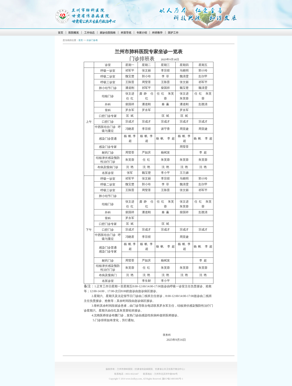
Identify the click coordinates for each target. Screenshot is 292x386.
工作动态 (89, 32)
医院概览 (73, 32)
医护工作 (173, 32)
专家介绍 (142, 32)
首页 (60, 32)
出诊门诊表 (92, 40)
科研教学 (157, 32)
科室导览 (126, 32)
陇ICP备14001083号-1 (172, 378)
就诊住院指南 (107, 32)
